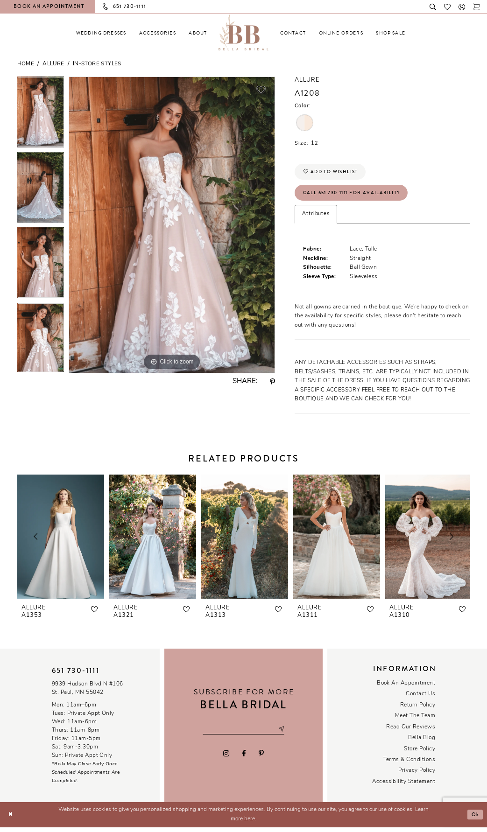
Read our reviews (410, 731)
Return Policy (417, 709)
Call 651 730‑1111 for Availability (356, 196)
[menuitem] (101, 33)
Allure (53, 64)
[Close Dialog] (11, 819)
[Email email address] (243, 733)
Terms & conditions (409, 764)
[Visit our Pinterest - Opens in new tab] (261, 759)
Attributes (315, 218)
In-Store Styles (97, 64)
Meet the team (415, 720)
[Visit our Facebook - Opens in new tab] (244, 759)
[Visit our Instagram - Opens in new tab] (226, 759)
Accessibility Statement (403, 786)
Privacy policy (416, 775)
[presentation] (60, 541)
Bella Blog (421, 742)
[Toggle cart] (476, 6)
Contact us (420, 698)
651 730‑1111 (75, 675)
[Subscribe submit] (285, 733)
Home (26, 64)
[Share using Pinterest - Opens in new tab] (272, 382)
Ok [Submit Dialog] (474, 819)
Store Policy (419, 753)
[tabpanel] (40, 114)
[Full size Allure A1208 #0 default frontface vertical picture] (172, 225)
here (249, 823)
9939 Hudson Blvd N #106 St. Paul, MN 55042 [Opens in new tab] (87, 692)
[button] (462, 6)
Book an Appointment (406, 687)
